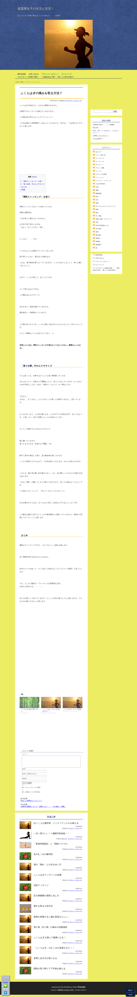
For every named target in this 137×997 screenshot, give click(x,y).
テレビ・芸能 (100, 168)
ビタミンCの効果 (101, 174)
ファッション (100, 177)
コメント (24, 754)
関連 (23, 190)
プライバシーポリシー (50, 74)
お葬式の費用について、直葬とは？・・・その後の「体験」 (43, 809)
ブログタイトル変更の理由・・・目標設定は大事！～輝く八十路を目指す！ (46, 77)
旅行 (97, 212)
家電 (97, 203)
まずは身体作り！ (98, 139)
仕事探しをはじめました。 (101, 135)
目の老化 (98, 228)
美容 (97, 232)
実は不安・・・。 (98, 127)
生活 (97, 222)
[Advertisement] (51, 145)
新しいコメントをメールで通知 (31, 789)
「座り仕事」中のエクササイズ (32, 184)
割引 (97, 196)
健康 (97, 190)
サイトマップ (66, 74)
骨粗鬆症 (98, 244)
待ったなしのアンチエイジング (105, 206)
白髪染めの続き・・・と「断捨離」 (104, 124)
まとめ (24, 187)
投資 (97, 209)
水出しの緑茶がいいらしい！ (32, 803)
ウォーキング (100, 158)
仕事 (97, 187)
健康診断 (98, 193)
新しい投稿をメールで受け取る (31, 794)
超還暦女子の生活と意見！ (36, 8)
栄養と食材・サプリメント (104, 219)
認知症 (98, 238)
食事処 (98, 241)
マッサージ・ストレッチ (73, 100)
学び (97, 200)
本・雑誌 (98, 216)
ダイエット (99, 164)
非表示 (34, 177)
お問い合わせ (34, 74)
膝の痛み (98, 235)
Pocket (5, 982)
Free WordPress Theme (72, 989)
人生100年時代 (100, 184)
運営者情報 (21, 74)
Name (24, 771)
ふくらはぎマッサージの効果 (72, 709)
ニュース (98, 171)
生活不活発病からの (102, 225)
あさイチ (64, 841)
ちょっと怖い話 (101, 155)
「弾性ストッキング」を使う (32, 181)
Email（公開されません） (30, 776)
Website (24, 781)
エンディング (100, 161)
